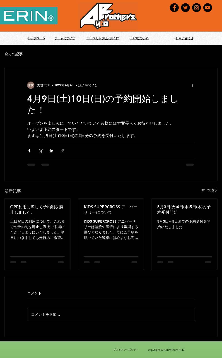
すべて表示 (209, 190)
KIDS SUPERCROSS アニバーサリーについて (111, 209)
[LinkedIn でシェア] (51, 151)
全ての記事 (14, 54)
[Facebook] (174, 7)
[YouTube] (207, 7)
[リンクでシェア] (62, 151)
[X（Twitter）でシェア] (40, 151)
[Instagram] (196, 7)
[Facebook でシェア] (29, 151)
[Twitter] (185, 7)
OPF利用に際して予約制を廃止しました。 (36, 209)
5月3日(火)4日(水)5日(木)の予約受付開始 (184, 209)
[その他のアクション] (192, 85)
